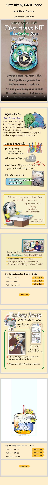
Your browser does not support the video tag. (24, 60)
